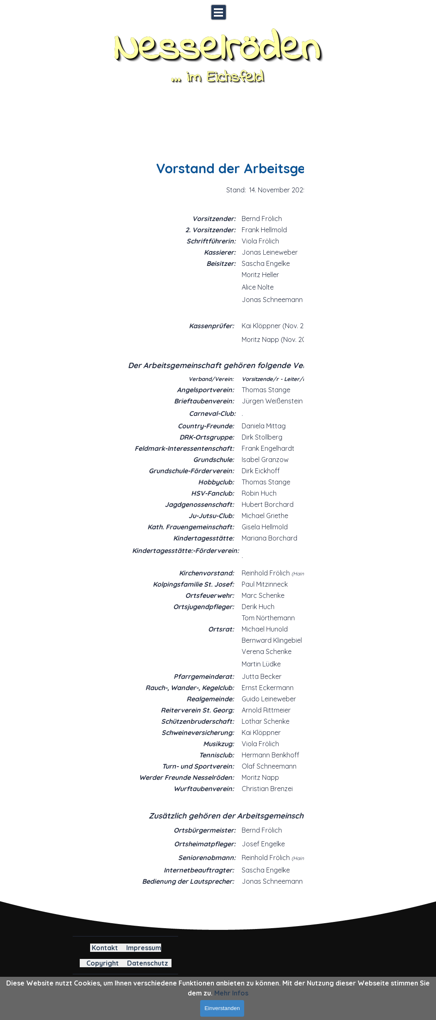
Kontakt (105, 948)
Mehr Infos (231, 993)
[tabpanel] (213, 510)
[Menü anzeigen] (219, 12)
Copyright (102, 963)
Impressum (143, 948)
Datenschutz (147, 963)
